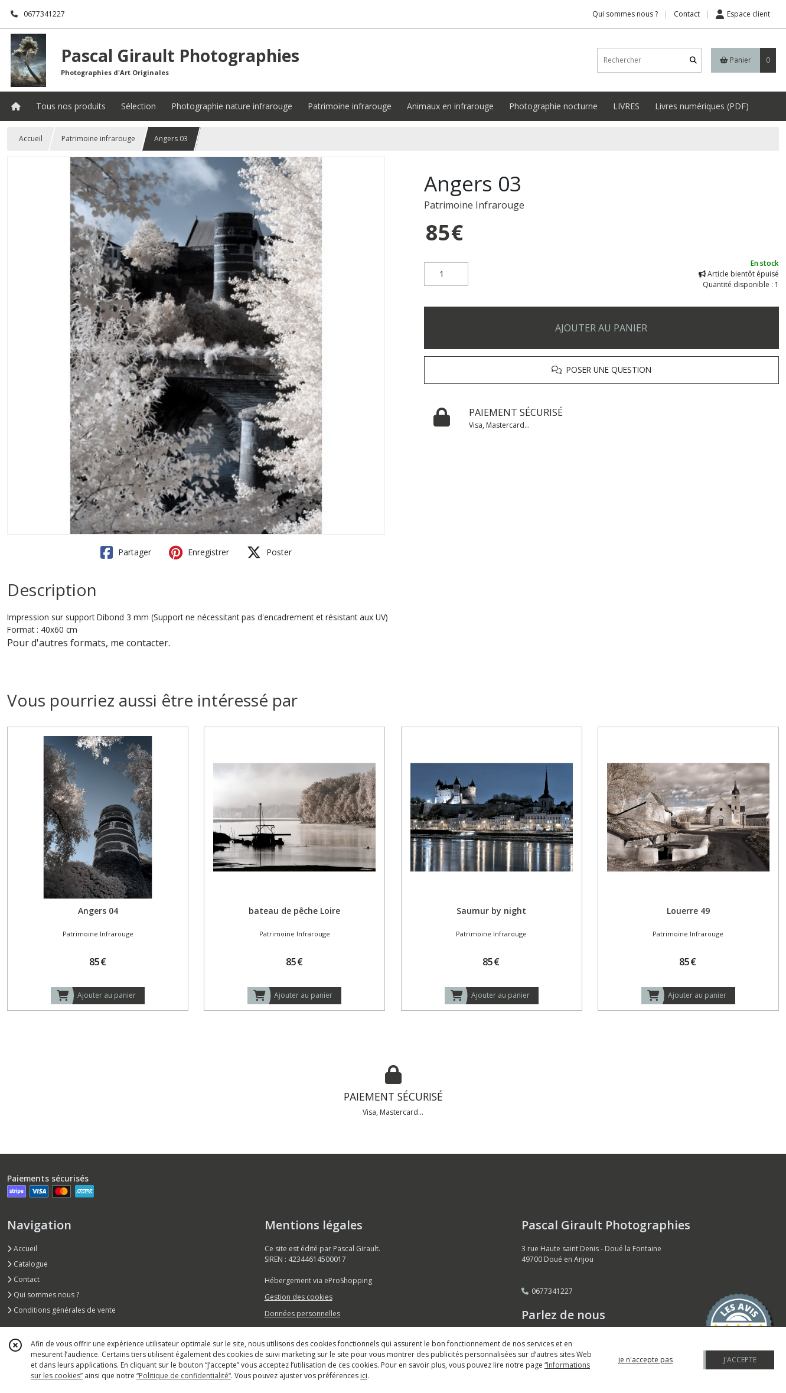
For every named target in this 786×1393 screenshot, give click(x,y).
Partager (125, 552)
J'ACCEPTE (739, 1360)
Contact (687, 14)
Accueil (31, 139)
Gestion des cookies (298, 1297)
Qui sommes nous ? (43, 1295)
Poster (269, 552)
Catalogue (27, 1264)
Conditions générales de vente (61, 1310)
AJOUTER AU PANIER (601, 327)
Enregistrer (199, 552)
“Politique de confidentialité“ (183, 1376)
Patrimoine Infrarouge (474, 204)
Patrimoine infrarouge (98, 139)
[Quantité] (446, 274)
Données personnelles (302, 1314)
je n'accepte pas (645, 1360)
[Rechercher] (693, 59)
